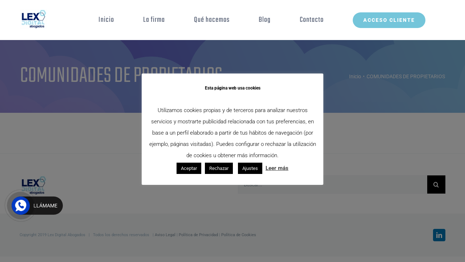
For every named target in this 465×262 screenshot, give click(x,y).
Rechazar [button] (219, 168)
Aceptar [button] (189, 168)
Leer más (277, 168)
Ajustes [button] (250, 168)
